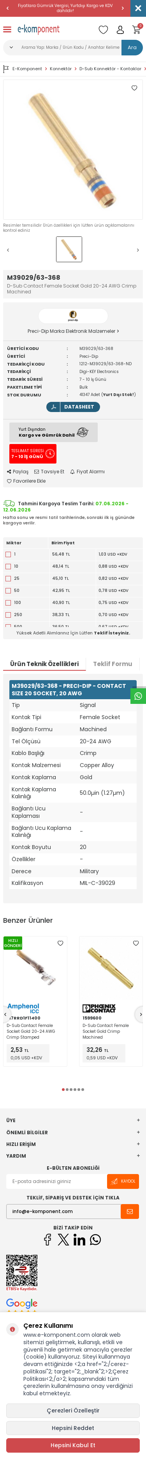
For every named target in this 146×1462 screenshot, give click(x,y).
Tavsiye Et (49, 472)
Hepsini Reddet (73, 1428)
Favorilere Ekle (26, 481)
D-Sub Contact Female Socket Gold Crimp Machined (106, 1031)
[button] (8, 8)
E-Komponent (22, 69)
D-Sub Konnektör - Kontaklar (110, 69)
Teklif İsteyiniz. (112, 633)
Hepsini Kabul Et (73, 1445)
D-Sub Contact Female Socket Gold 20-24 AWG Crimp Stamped (31, 1031)
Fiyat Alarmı (87, 472)
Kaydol (123, 1181)
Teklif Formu (112, 664)
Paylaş (17, 472)
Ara (132, 47)
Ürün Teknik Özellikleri (44, 664)
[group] (73, 149)
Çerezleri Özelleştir (73, 1410)
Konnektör (61, 69)
